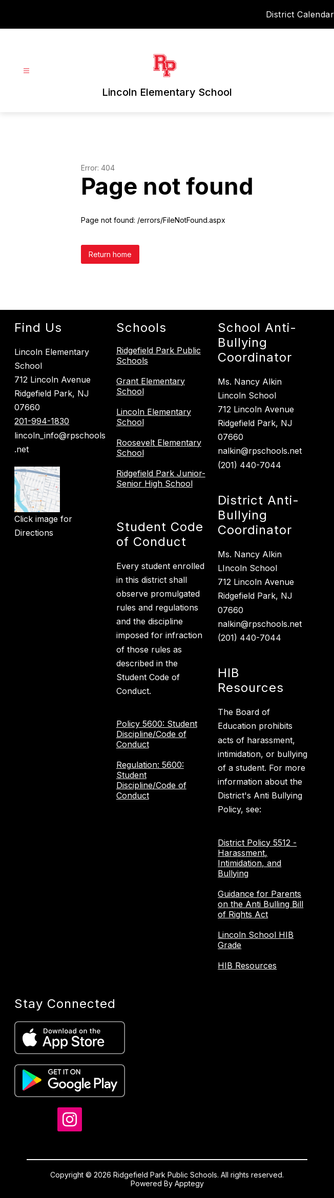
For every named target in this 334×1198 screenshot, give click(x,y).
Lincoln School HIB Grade (256, 940)
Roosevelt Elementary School (158, 447)
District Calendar (300, 14)
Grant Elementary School (150, 386)
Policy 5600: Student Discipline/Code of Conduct (156, 734)
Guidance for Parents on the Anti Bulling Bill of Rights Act (260, 904)
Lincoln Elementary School (153, 417)
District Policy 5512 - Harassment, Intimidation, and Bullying (257, 857)
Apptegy (189, 1183)
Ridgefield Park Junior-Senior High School (160, 478)
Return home (110, 254)
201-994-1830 (41, 421)
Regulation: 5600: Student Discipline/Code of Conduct (151, 780)
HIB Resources (247, 965)
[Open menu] (26, 71)
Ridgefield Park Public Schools (158, 355)
